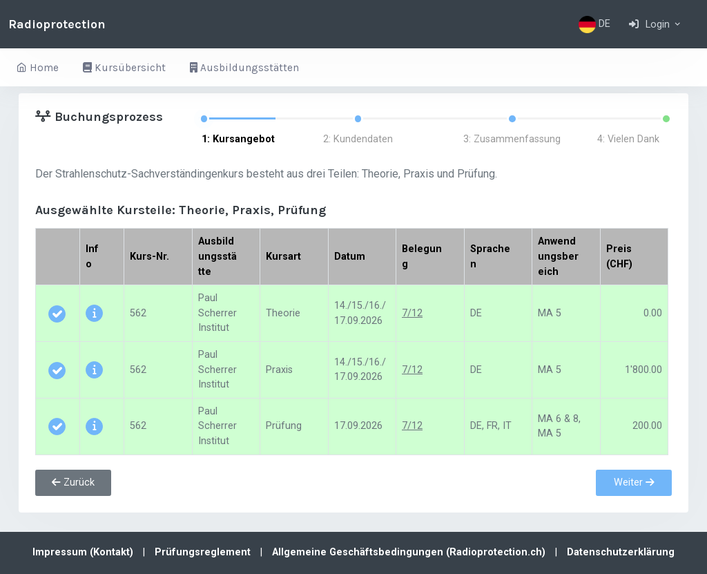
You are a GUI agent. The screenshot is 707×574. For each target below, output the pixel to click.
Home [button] (38, 67)
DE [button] (594, 24)
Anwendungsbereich (558, 256)
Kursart (283, 256)
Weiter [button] (634, 482)
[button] (655, 24)
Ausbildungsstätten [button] (244, 67)
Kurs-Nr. (149, 256)
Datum (349, 256)
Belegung (422, 256)
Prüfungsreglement (204, 552)
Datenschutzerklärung (621, 552)
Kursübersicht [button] (124, 67)
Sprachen (490, 256)
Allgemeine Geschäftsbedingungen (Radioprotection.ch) (410, 552)
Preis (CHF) (619, 256)
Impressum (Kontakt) (84, 552)
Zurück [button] (73, 482)
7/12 (412, 313)
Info (92, 256)
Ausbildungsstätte (217, 256)
